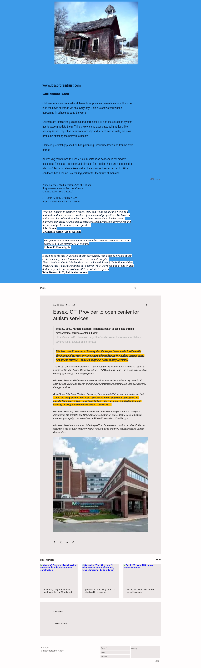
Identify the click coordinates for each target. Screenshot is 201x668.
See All (158, 559)
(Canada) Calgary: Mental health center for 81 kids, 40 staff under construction (57, 590)
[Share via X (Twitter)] (60, 542)
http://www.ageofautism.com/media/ (63, 188)
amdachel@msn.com (52, 650)
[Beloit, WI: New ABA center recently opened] (142, 574)
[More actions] (146, 304)
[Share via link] (73, 542)
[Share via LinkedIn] (67, 542)
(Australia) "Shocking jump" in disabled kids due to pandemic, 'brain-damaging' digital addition (100, 590)
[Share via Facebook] (54, 542)
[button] (135, 288)
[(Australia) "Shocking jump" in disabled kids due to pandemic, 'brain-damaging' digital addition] (100, 574)
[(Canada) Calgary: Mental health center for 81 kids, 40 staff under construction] (58, 574)
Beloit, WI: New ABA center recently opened (140, 590)
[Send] (157, 661)
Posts (43, 288)
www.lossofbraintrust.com (61, 85)
